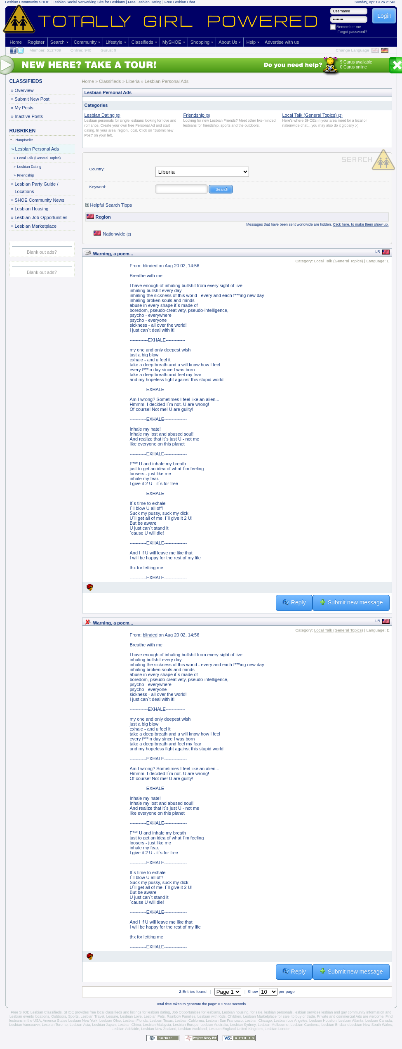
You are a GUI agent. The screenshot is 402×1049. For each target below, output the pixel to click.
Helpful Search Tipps (108, 205)
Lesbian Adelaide (125, 1029)
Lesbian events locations (29, 1016)
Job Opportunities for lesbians (196, 1012)
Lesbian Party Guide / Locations (36, 187)
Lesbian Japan (103, 1025)
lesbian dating (159, 1012)
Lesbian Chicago (258, 1020)
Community (85, 42)
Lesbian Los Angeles (290, 1020)
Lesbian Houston (322, 1020)
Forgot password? (352, 32)
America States (55, 1020)
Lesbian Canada (378, 1020)
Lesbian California (189, 1020)
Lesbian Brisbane (335, 1025)
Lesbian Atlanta (351, 1020)
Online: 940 (81, 50)
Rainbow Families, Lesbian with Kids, (196, 1016)
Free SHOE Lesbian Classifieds (36, 1012)
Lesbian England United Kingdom (236, 1029)
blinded (150, 265)
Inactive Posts (28, 116)
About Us (228, 42)
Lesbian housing (235, 1012)
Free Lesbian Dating (144, 2)
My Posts (23, 107)
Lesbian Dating (28, 166)
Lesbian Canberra (305, 1025)
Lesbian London (278, 1029)
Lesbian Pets (154, 1016)
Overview (24, 90)
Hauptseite (21, 140)
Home (16, 42)
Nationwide (112, 233)
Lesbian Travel (92, 1016)
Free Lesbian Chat (180, 2)
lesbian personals (278, 1012)
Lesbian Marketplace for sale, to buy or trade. (279, 1016)
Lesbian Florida (135, 1020)
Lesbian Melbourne (273, 1025)
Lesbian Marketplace (35, 226)
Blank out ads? (42, 252)
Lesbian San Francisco (224, 1020)
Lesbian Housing (31, 208)
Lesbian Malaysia (157, 1025)
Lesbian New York (82, 1020)
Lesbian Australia (214, 1025)
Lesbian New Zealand (158, 1029)
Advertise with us (282, 42)
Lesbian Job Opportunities (41, 217)
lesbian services (307, 1012)
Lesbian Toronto (54, 1025)
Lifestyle (114, 42)
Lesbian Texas (161, 1020)
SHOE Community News (39, 200)
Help (251, 42)
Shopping (200, 42)
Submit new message (351, 602)
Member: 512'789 (45, 50)
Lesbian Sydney (243, 1025)
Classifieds (142, 42)
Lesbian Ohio (110, 1020)
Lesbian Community (21, 2)
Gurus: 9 (108, 50)
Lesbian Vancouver (24, 1025)
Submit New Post (31, 99)
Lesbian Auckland (192, 1029)
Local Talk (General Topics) (37, 158)
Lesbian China (129, 1025)
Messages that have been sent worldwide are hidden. (317, 224)
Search (57, 42)
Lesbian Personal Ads (37, 149)
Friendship (24, 175)
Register (36, 42)
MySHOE (171, 42)
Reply (294, 602)
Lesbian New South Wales (370, 1025)
